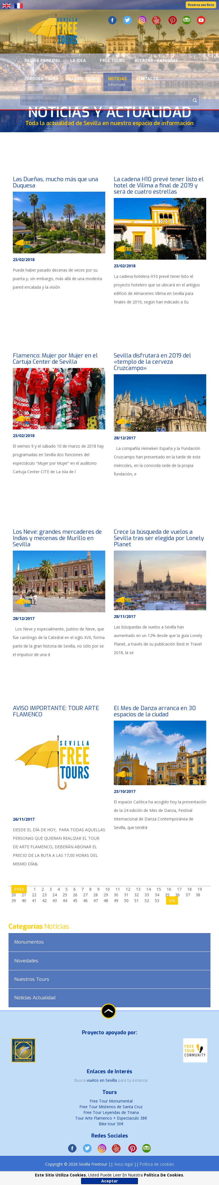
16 (169, 889)
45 (75, 900)
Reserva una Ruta (201, 5)
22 (34, 894)
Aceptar (109, 1181)
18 (189, 889)
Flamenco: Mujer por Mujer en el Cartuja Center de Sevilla (55, 359)
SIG (172, 900)
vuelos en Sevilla (102, 1080)
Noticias (117, 81)
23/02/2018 (23, 259)
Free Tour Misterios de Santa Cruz (110, 1106)
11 (117, 889)
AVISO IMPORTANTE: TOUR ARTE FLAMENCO (56, 711)
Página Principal (42, 63)
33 (146, 894)
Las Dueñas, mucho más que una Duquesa (55, 182)
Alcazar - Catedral (156, 63)
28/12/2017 (124, 438)
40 (24, 900)
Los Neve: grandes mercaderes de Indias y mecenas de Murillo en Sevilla (57, 538)
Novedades (26, 960)
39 (13, 900)
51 (136, 900)
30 (116, 894)
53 (157, 900)
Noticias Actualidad (34, 997)
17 (179, 889)
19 (199, 889)
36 (177, 894)
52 (146, 900)
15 (158, 889)
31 (126, 894)
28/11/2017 (124, 616)
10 (107, 889)
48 (106, 900)
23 (44, 894)
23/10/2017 (124, 791)
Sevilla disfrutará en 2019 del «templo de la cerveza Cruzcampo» (152, 362)
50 (126, 900)
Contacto (150, 81)
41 (34, 900)
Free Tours (112, 63)
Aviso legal (123, 1164)
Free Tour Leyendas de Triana (111, 1112)
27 (85, 894)
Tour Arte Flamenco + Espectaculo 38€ (111, 1118)
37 (187, 894)
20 (13, 894)
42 (44, 900)
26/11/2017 (23, 819)
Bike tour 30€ (111, 1123)
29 (106, 894)
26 (75, 894)
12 (128, 889)
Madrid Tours (83, 81)
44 (65, 900)
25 (65, 894)
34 (157, 894)
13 (138, 889)
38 (198, 894)
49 (116, 900)
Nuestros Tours (31, 979)
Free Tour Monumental (111, 1101)
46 (85, 900)
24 (54, 894)
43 (54, 900)
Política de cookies (157, 1164)
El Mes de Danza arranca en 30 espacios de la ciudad (155, 711)
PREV (19, 889)
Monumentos (29, 942)
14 (148, 889)
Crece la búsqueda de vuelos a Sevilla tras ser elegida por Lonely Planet (159, 538)
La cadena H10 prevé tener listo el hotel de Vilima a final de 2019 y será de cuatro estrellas (159, 185)
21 (24, 894)
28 (95, 894)
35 (167, 894)
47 (95, 900)
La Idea (80, 63)
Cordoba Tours (41, 81)
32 (136, 894)
